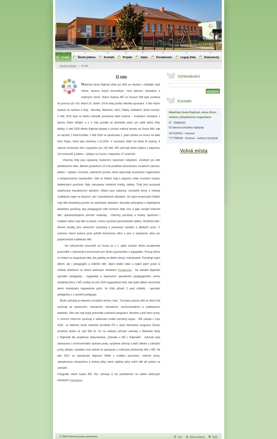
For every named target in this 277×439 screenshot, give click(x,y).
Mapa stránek (197, 436)
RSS (214, 436)
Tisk (179, 436)
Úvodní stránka (68, 65)
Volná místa (194, 151)
